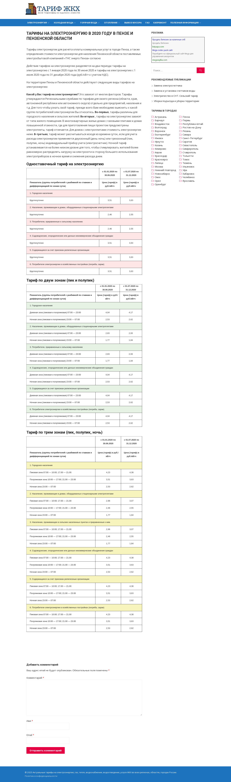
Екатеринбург (163, 134)
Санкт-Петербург (193, 138)
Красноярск (161, 159)
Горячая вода (88, 22)
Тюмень (188, 162)
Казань (159, 145)
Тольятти (188, 155)
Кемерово (161, 148)
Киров (158, 152)
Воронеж (160, 131)
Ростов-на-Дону (192, 127)
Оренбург (160, 184)
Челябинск (189, 177)
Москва (159, 166)
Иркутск (159, 141)
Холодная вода (63, 22)
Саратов (188, 141)
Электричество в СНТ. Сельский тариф (176, 95)
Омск (158, 177)
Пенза (187, 116)
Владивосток (162, 123)
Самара (187, 134)
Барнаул (160, 120)
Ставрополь (190, 152)
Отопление (110, 22)
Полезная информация (184, 22)
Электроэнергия (37, 22)
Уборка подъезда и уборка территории (177, 101)
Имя (28, 720)
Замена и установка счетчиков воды (175, 90)
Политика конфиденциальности (40, 776)
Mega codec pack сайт (163, 50)
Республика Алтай (193, 123)
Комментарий (34, 677)
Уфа (185, 170)
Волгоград (161, 127)
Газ (147, 22)
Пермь (187, 120)
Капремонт (160, 22)
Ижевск (159, 138)
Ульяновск (189, 166)
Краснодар (161, 155)
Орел (158, 180)
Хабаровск (189, 173)
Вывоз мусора (133, 22)
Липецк (159, 162)
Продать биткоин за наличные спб (169, 39)
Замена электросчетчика (168, 85)
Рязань (187, 131)
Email (29, 734)
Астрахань (161, 116)
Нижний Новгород (166, 170)
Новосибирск (162, 173)
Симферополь (191, 148)
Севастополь (190, 145)
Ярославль (189, 180)
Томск (186, 159)
